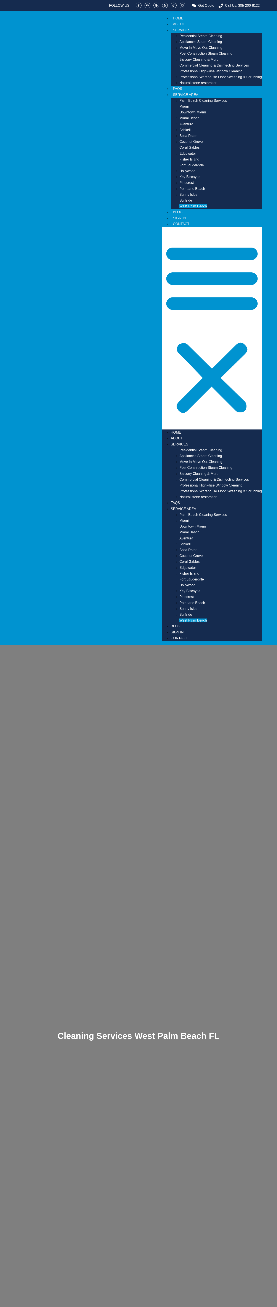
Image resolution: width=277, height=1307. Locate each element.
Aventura (186, 124)
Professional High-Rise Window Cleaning (211, 71)
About (179, 24)
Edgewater (187, 153)
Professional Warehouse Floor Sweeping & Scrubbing (220, 77)
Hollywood (187, 171)
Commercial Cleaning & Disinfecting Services (214, 65)
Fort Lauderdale (191, 165)
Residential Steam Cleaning (200, 36)
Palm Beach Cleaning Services (203, 100)
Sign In (179, 218)
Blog (177, 212)
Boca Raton (188, 136)
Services (181, 30)
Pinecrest (186, 182)
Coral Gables (189, 147)
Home (178, 18)
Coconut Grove (191, 141)
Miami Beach (189, 118)
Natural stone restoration (198, 83)
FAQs (177, 89)
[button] (212, 328)
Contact (181, 224)
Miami (184, 106)
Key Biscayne (189, 177)
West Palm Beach (193, 206)
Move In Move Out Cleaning (200, 47)
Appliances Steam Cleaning (200, 42)
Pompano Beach (192, 189)
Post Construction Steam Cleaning (205, 53)
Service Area (185, 95)
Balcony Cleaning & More (199, 59)
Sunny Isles (188, 194)
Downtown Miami (192, 112)
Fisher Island (189, 159)
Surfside (185, 200)
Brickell (185, 130)
